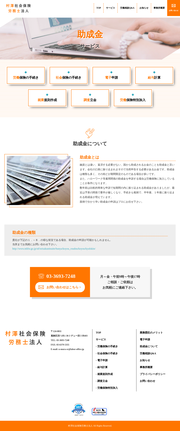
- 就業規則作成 (104, 374)
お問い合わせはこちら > (63, 287)
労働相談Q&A (127, 8)
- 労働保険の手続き (107, 346)
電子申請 (145, 339)
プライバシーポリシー (152, 374)
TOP (98, 8)
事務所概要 (159, 8)
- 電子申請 (101, 360)
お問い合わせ (147, 381)
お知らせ (143, 8)
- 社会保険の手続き (107, 353)
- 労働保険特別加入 (107, 387)
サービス (110, 8)
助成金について (149, 346)
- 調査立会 (101, 381)
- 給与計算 (101, 367)
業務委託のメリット (151, 332)
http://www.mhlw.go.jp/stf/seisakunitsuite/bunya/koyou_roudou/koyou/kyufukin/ (53, 248)
